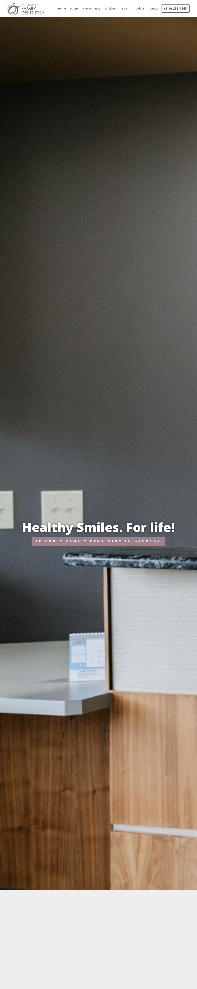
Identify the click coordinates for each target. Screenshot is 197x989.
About (74, 8)
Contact (154, 8)
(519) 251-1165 (175, 9)
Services (109, 8)
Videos (140, 8)
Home (62, 8)
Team (125, 8)
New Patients (91, 8)
